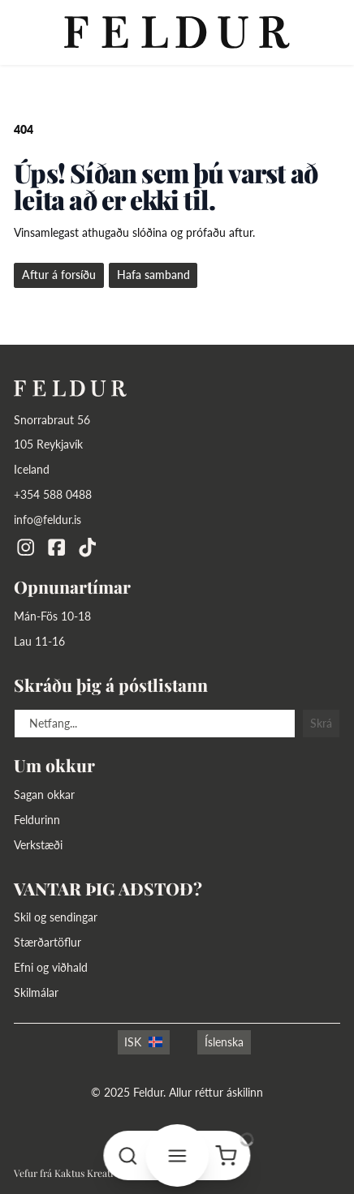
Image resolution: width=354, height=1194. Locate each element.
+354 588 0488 (53, 494)
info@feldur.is (47, 519)
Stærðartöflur (47, 942)
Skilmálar (36, 992)
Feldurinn (37, 820)
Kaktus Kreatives (90, 1172)
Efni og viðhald (51, 967)
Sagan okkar (44, 794)
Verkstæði (38, 845)
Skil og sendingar (55, 917)
